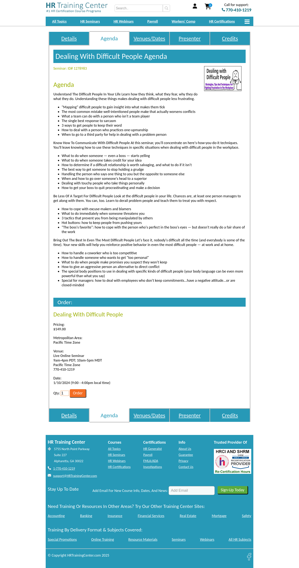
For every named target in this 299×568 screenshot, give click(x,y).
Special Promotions (62, 539)
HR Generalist (152, 449)
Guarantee (186, 455)
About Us (185, 449)
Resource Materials (142, 539)
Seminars (179, 539)
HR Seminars (90, 21)
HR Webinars (124, 21)
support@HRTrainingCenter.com (75, 476)
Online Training (102, 539)
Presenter (190, 38)
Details (69, 38)
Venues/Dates (149, 38)
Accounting (56, 516)
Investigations (152, 467)
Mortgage (219, 516)
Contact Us (186, 467)
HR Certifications (222, 21)
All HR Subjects (240, 539)
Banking (86, 516)
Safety (246, 516)
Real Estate (188, 516)
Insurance (115, 516)
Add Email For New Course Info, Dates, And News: (130, 490)
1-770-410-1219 (64, 468)
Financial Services (151, 516)
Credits (230, 38)
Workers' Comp (183, 21)
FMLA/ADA (150, 461)
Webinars (207, 539)
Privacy (183, 461)
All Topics (59, 21)
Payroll (152, 21)
